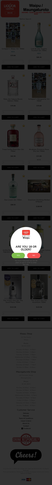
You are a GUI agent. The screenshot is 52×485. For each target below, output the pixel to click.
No (33, 255)
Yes (18, 255)
